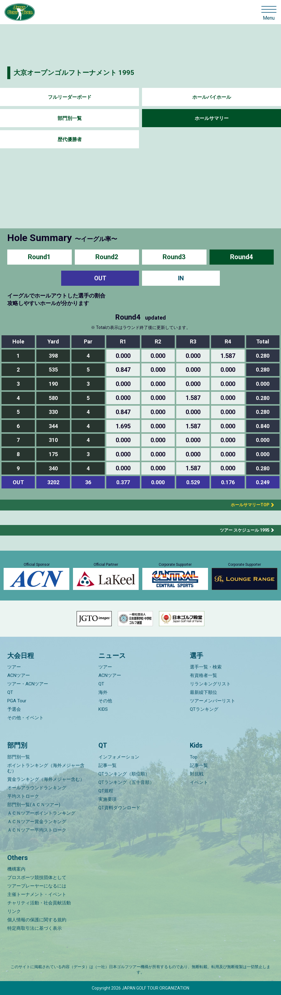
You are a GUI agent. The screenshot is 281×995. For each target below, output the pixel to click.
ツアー (14, 667)
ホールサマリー (212, 118)
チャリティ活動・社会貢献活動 (39, 903)
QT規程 (105, 791)
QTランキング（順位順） (124, 774)
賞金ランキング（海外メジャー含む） (45, 779)
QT (10, 692)
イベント (199, 782)
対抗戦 (196, 774)
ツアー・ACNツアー (27, 684)
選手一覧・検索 (206, 667)
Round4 (241, 257)
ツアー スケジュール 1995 (244, 530)
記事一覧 (107, 765)
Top (193, 757)
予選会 (14, 709)
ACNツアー (18, 675)
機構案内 (16, 869)
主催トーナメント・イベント (36, 894)
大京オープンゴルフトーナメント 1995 (74, 72)
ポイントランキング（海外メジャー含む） (45, 768)
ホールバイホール (211, 97)
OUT (100, 278)
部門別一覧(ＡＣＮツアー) (33, 804)
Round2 (106, 257)
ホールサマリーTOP (247, 504)
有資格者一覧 (203, 675)
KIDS (103, 709)
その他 (105, 701)
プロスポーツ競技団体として (36, 877)
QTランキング (204, 709)
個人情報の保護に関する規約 (36, 920)
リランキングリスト (210, 684)
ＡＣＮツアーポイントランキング (41, 813)
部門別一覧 (70, 118)
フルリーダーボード (69, 97)
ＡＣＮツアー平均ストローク (36, 830)
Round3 (174, 257)
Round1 (39, 257)
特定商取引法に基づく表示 (34, 928)
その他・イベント (25, 717)
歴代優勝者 (70, 139)
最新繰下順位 (203, 692)
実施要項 (107, 799)
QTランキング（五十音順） (126, 782)
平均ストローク (23, 796)
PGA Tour (16, 701)
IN (181, 278)
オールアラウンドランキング (36, 788)
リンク (14, 911)
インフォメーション (118, 757)
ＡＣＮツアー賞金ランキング (36, 821)
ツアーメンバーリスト (212, 701)
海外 (102, 692)
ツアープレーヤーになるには (36, 886)
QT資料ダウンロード (119, 807)
